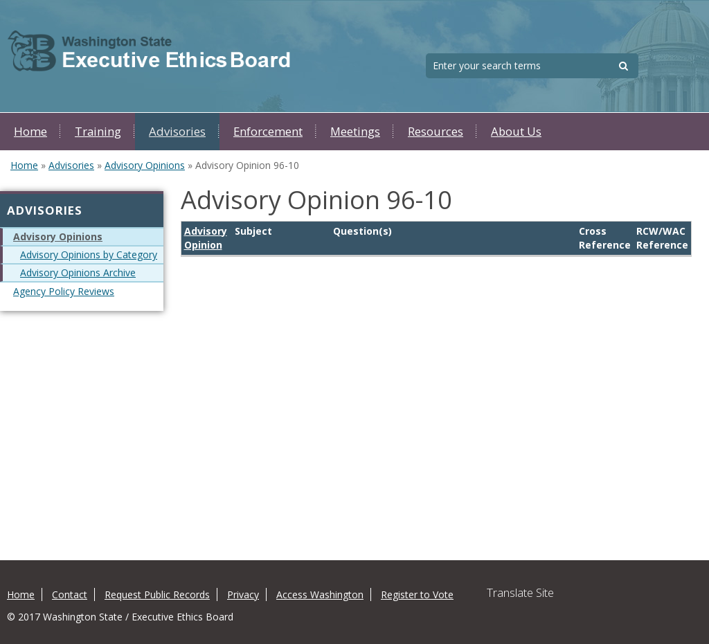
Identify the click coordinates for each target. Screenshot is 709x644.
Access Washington (320, 594)
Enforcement (268, 131)
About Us (516, 131)
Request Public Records (157, 594)
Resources (435, 131)
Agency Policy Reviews (63, 291)
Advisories (177, 131)
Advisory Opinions (145, 165)
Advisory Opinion (205, 237)
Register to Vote (417, 594)
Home (30, 131)
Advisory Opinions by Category (88, 254)
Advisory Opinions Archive (78, 272)
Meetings (355, 131)
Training (98, 131)
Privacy (243, 594)
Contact (69, 594)
